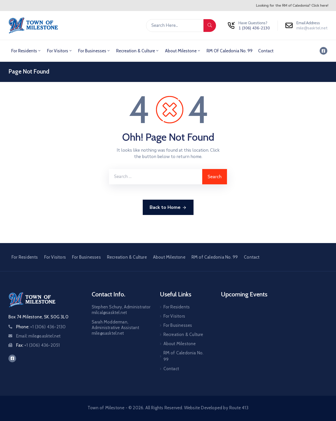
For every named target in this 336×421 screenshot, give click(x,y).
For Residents (26, 50)
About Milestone (183, 50)
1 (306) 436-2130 (254, 28)
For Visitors (60, 50)
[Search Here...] (174, 25)
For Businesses (94, 50)
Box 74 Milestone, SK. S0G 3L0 (38, 316)
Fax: (38, 345)
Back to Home (168, 207)
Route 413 (238, 407)
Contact (265, 50)
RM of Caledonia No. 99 (230, 50)
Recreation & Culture (137, 50)
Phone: (41, 326)
